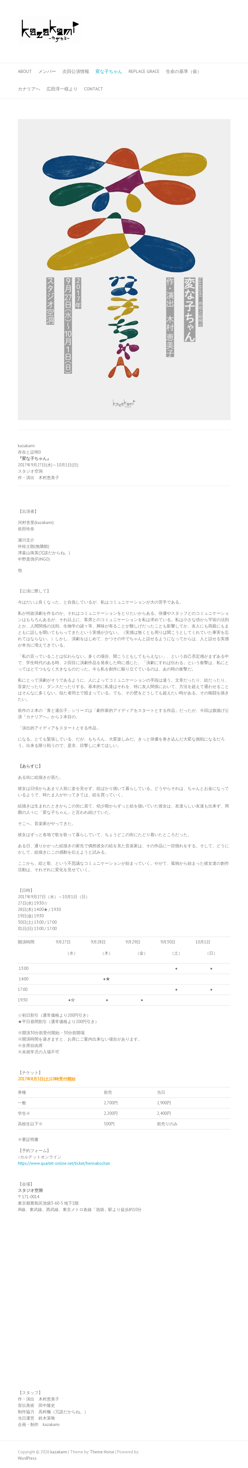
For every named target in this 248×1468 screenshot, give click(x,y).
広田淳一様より (62, 89)
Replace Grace (144, 71)
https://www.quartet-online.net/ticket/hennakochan (64, 1163)
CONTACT (93, 89)
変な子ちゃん (109, 71)
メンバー (47, 71)
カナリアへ (29, 89)
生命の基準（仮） (184, 71)
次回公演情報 (75, 71)
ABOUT (25, 71)
